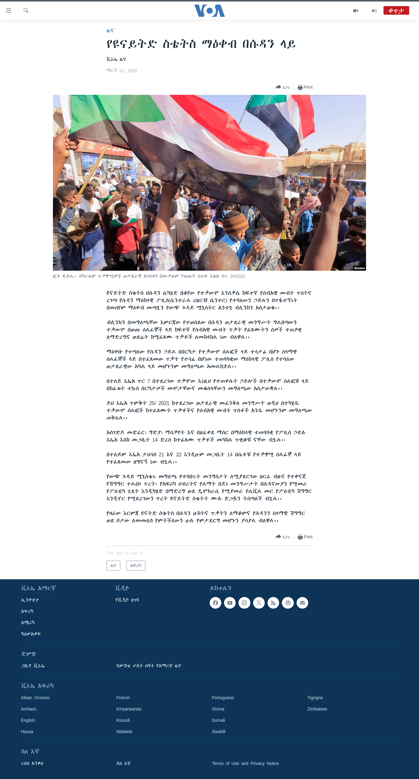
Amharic (29, 709)
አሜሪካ (28, 622)
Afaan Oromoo (35, 697)
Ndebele (125, 731)
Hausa (27, 731)
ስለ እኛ (124, 763)
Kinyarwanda (129, 709)
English (28, 720)
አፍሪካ (27, 611)
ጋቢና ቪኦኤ (33, 666)
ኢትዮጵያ (30, 600)
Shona (218, 709)
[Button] (282, 87)
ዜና (110, 31)
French (123, 697)
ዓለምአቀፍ (31, 634)
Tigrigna (315, 697)
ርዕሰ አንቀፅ (32, 763)
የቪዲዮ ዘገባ (127, 600)
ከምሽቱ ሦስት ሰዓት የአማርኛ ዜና (149, 666)
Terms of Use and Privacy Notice (245, 763)
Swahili (219, 731)
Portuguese (223, 697)
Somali (218, 720)
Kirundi (123, 720)
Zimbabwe (317, 709)
